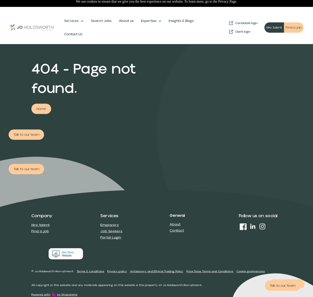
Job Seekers (111, 220)
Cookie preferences (250, 261)
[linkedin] (253, 216)
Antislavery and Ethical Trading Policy (156, 261)
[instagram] (262, 216)
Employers (109, 214)
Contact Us (73, 23)
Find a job (40, 220)
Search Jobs (101, 10)
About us (126, 10)
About (175, 213)
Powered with (41, 284)
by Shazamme (67, 284)
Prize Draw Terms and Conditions (209, 261)
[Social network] (243, 216)
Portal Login (110, 226)
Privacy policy (117, 261)
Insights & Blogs (181, 10)
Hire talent (40, 214)
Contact (177, 219)
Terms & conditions (90, 261)
